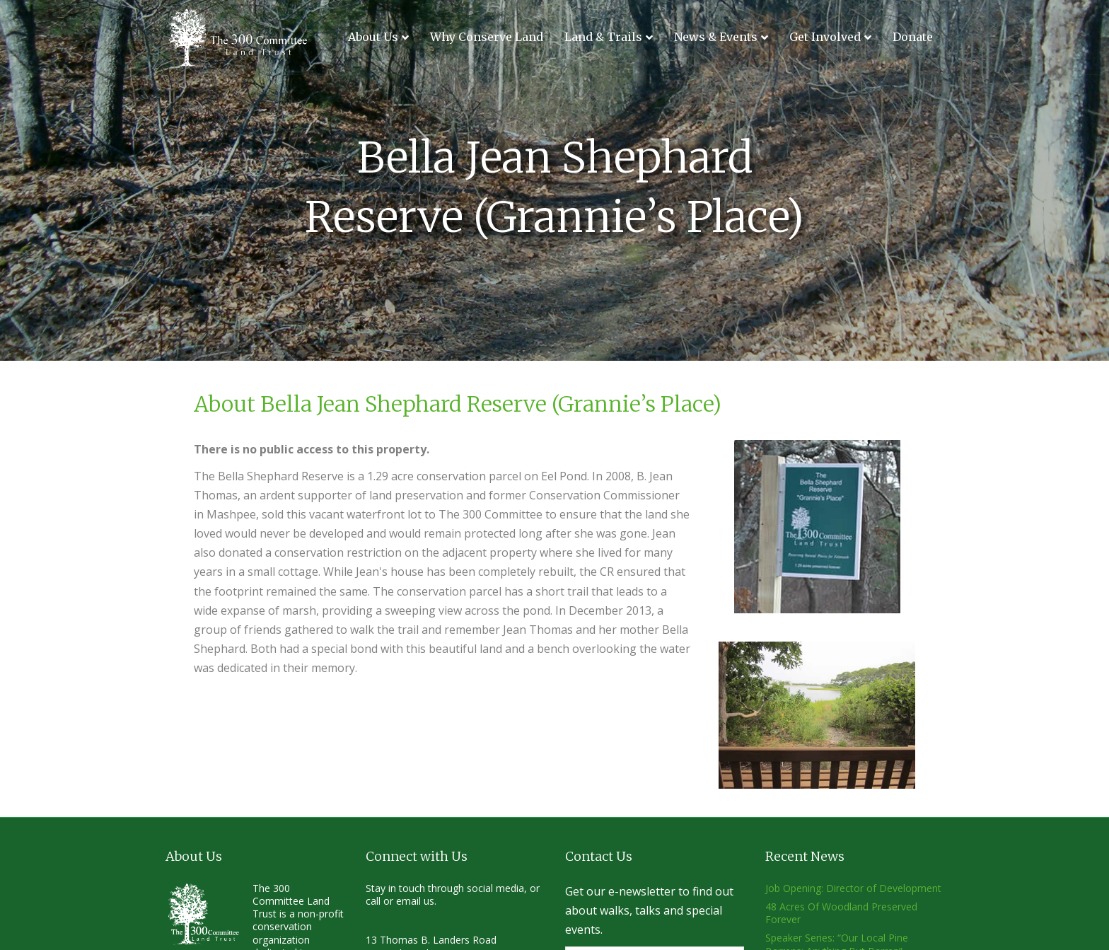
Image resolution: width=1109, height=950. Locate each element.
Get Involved (825, 37)
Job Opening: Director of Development (853, 888)
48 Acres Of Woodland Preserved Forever (841, 913)
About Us (373, 37)
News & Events (715, 37)
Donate (913, 37)
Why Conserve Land (486, 37)
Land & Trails (603, 37)
